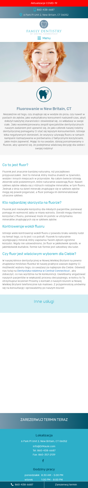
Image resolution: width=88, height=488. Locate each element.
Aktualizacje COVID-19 (44, 3)
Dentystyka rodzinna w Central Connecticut (43, 271)
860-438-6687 (44, 9)
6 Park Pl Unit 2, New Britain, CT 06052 (44, 14)
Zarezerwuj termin (66, 484)
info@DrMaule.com (44, 446)
